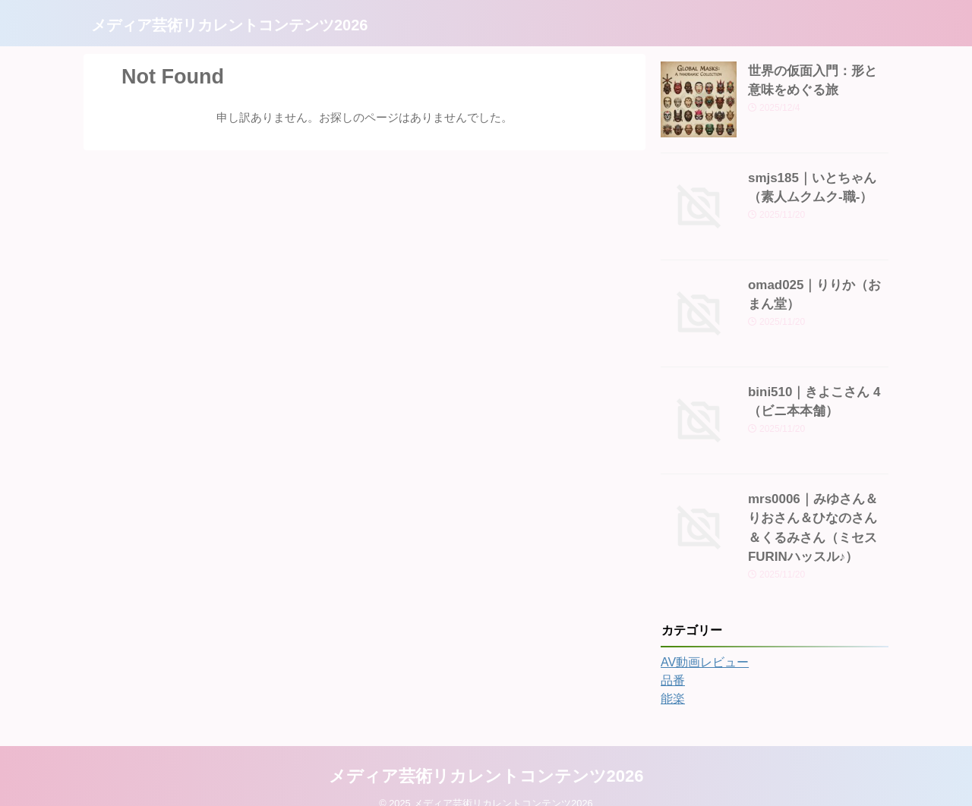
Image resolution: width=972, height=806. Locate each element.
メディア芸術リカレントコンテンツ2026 (229, 25)
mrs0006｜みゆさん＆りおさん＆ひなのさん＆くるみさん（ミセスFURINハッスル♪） (818, 515)
